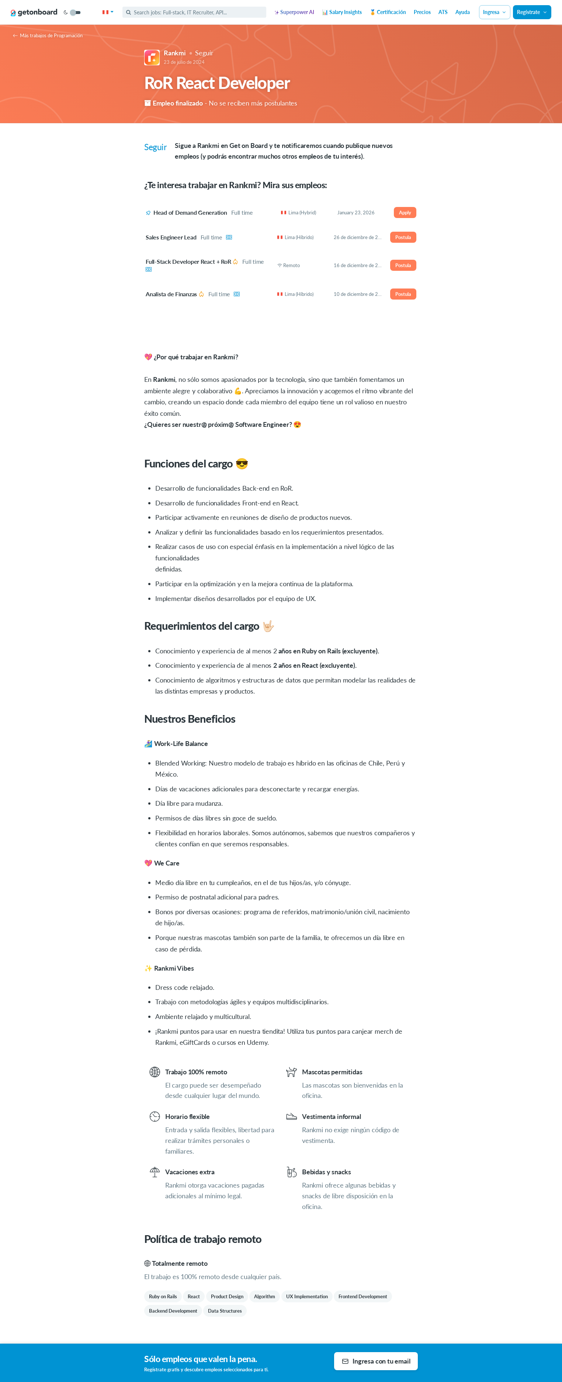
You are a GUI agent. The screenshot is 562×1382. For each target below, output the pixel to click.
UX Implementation (307, 1296)
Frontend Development (363, 1296)
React (194, 1296)
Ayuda (462, 12)
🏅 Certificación (388, 12)
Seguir (204, 53)
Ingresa (495, 12)
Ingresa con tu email (376, 1361)
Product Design (227, 1296)
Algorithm (264, 1296)
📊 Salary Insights (342, 12)
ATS (443, 12)
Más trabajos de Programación (48, 35)
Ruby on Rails (163, 1296)
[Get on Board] (34, 12)
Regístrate (532, 12)
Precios (422, 12)
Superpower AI (294, 12)
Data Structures (225, 1311)
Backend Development (173, 1311)
